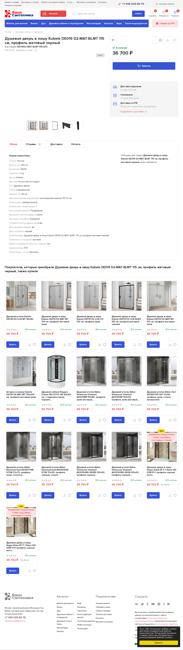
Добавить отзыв (24, 50)
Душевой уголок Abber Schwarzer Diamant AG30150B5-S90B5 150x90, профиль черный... (91, 471)
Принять (159, 642)
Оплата (75, 144)
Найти (138, 13)
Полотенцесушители (136, 23)
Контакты (100, 618)
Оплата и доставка (104, 614)
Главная (8, 32)
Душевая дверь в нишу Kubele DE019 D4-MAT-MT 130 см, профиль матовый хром (161, 320)
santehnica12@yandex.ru (15, 621)
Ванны (34, 23)
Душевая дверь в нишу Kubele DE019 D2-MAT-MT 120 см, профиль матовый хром (55, 320)
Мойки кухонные (84, 625)
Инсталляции (93, 23)
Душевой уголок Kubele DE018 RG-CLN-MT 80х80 (19, 317)
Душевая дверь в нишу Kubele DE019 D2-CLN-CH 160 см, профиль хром (90, 319)
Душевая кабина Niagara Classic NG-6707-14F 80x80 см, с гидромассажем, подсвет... (56, 396)
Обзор (13, 144)
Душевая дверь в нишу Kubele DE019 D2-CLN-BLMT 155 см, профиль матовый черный (126, 320)
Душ (43, 23)
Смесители (82, 611)
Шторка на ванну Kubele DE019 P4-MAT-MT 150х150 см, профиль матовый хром (21, 394)
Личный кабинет (165, 4)
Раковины (81, 607)
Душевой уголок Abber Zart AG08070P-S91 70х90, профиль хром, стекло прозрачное (161, 396)
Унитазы (108, 23)
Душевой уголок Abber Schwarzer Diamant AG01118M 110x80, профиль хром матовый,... (91, 396)
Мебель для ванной (16, 23)
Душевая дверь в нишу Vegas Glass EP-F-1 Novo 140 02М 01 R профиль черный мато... (21, 546)
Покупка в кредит (13, 5)
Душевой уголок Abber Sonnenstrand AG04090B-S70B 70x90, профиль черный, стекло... (55, 471)
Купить (144, 66)
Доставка (56, 144)
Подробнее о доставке (133, 111)
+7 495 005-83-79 (132, 3)
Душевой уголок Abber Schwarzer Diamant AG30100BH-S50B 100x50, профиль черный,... (125, 471)
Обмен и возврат (103, 611)
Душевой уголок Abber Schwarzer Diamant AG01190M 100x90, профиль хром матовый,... (126, 396)
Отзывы (34, 144)
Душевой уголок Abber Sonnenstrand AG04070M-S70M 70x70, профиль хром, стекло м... (20, 471)
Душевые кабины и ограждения (66, 23)
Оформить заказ (103, 607)
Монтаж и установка (104, 622)
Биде (119, 23)
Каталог (50, 14)
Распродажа (82, 628)
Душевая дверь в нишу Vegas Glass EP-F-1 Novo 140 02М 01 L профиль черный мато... (161, 471)
